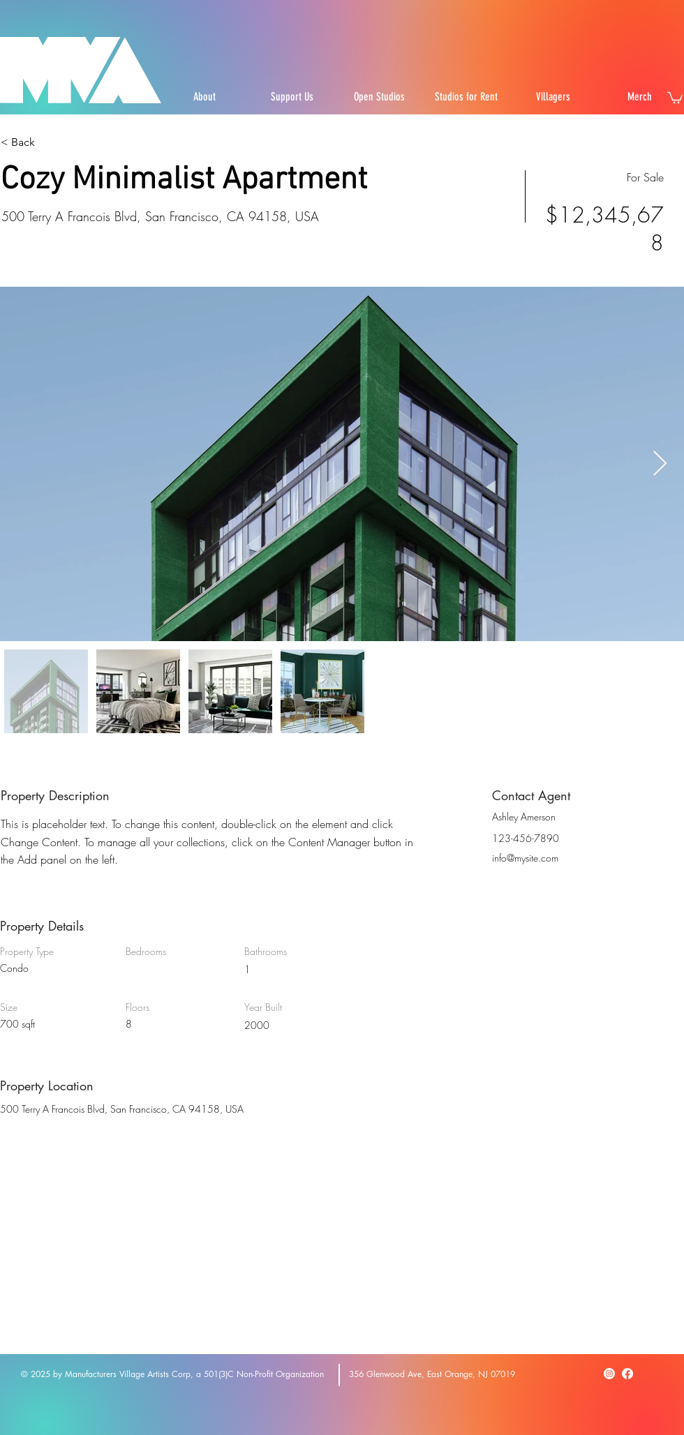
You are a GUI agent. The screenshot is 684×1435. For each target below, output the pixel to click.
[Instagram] (609, 1373)
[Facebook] (627, 1373)
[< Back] (50, 142)
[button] (675, 97)
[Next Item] (660, 464)
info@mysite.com (525, 857)
